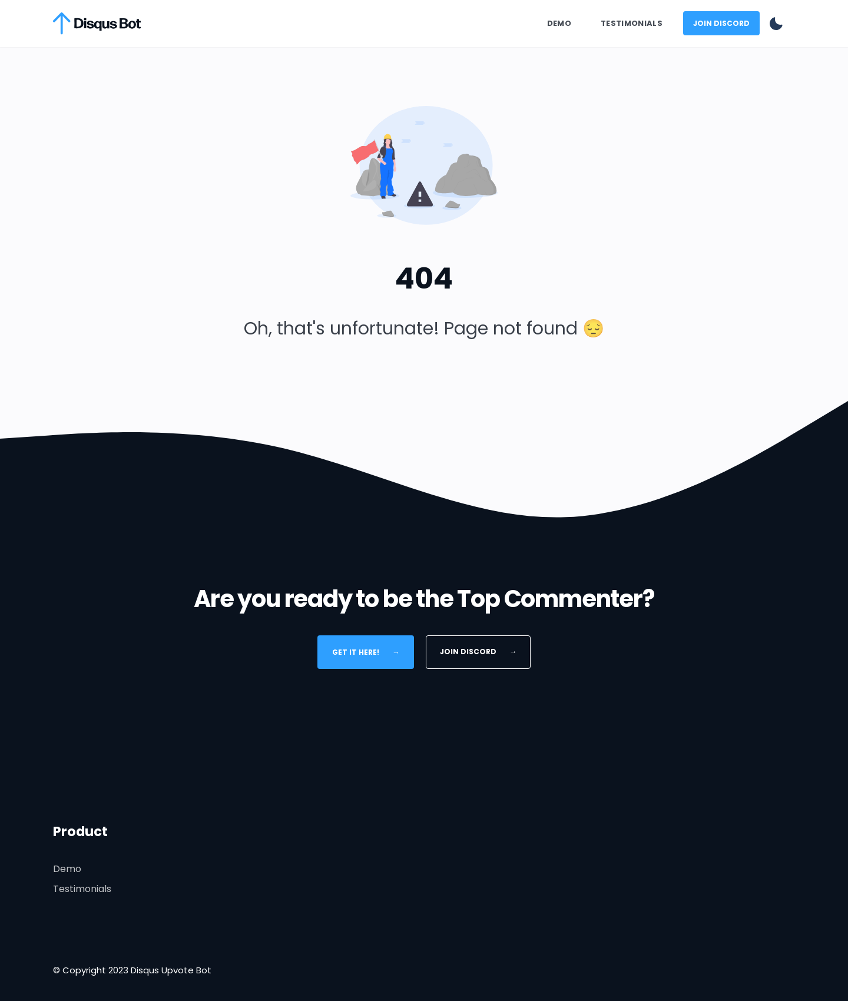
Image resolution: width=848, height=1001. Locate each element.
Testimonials (631, 23)
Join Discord (721, 23)
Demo (559, 23)
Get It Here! (366, 652)
